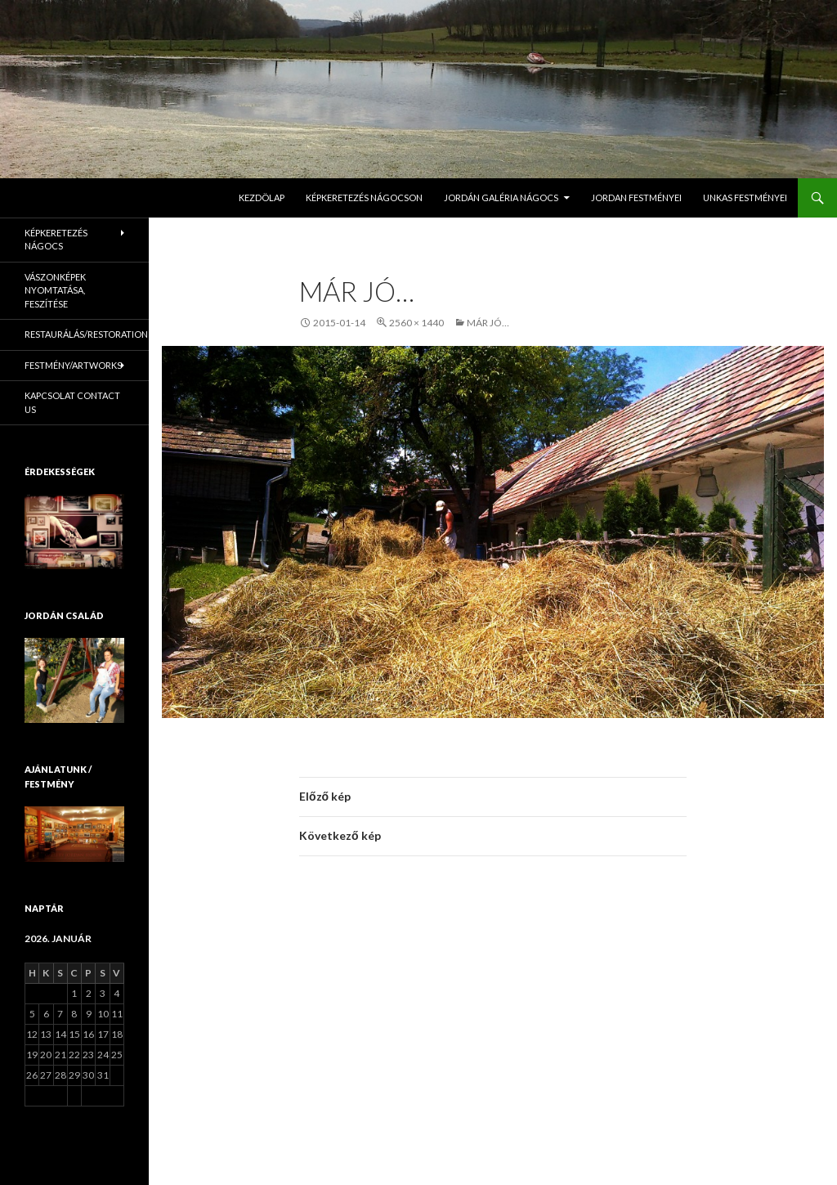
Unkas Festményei (745, 197)
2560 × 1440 (416, 322)
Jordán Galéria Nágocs (501, 197)
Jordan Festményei (636, 197)
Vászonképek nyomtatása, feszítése (55, 290)
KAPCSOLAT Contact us (72, 402)
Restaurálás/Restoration (86, 334)
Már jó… (488, 322)
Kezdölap (261, 197)
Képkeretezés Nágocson (364, 197)
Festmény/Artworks (73, 365)
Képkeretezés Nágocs (56, 239)
